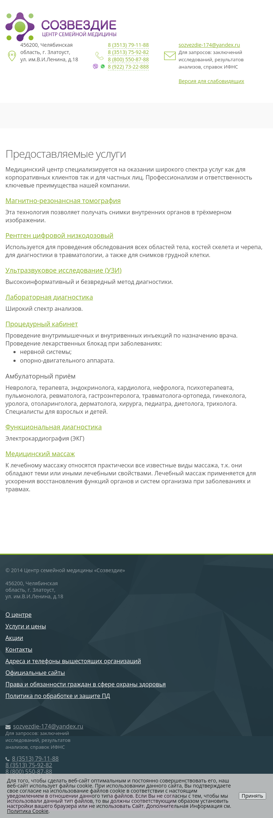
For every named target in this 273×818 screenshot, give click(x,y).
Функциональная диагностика (53, 426)
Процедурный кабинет (41, 323)
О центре (18, 615)
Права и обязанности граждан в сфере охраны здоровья (85, 684)
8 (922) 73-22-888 (128, 66)
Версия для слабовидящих (211, 81)
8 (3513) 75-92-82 (128, 52)
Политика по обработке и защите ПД (57, 696)
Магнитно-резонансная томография (63, 200)
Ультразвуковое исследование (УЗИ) (63, 270)
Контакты (18, 649)
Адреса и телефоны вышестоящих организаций (73, 661)
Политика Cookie (27, 810)
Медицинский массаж (40, 453)
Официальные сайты (35, 673)
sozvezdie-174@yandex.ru (209, 44)
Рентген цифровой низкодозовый (59, 235)
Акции (14, 638)
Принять (252, 795)
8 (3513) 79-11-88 (128, 44)
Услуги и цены (25, 626)
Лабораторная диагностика (49, 297)
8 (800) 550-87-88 (128, 59)
